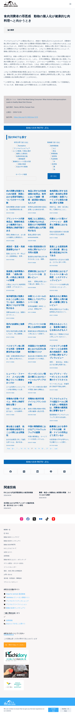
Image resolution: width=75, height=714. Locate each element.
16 (28, 449)
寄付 (6, 533)
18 (35, 449)
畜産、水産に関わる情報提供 (13, 571)
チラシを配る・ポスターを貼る (13, 563)
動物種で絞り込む (53, 142)
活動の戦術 (21, 164)
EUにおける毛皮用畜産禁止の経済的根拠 (18, 492)
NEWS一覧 (7, 529)
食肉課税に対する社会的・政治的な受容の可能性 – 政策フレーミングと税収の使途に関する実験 (59, 197)
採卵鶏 (54, 156)
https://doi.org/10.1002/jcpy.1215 (26, 117)
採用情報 (6, 556)
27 (47, 449)
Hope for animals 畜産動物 (15, 594)
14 (21, 449)
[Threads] (64, 471)
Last (56, 449)
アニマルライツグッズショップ (17, 601)
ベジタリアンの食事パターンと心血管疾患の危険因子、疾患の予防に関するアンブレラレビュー (59, 352)
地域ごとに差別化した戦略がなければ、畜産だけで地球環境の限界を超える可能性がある (37, 224)
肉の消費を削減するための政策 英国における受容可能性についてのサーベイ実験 (15, 197)
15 (25, 449)
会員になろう (8, 552)
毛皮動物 (54, 159)
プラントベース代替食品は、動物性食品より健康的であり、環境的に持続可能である (15, 224)
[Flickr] (40, 519)
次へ (51, 449)
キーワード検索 (21, 174)
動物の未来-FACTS (9, 544)
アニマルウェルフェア (21, 148)
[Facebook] (10, 471)
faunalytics (21, 146)
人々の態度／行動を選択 (21, 151)
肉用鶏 (54, 164)
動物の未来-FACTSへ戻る (37, 128)
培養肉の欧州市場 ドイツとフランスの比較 (37, 401)
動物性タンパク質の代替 (21, 161)
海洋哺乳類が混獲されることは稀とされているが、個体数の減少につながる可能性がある (15, 302)
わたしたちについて (10, 548)
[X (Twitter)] (24, 471)
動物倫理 (21, 159)
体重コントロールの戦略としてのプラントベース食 (37, 299)
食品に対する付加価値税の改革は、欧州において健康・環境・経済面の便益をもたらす (37, 197)
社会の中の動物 (21, 167)
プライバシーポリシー (11, 582)
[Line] (51, 471)
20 (42, 449)
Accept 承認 (54, 710)
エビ (53, 148)
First (8, 449)
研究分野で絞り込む (21, 142)
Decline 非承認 (65, 710)
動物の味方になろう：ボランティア (15, 559)
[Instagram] (21, 519)
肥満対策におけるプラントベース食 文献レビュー (37, 274)
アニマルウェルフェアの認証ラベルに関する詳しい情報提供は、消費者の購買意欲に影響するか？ (59, 404)
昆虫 (53, 151)
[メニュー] (70, 4)
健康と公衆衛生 (21, 154)
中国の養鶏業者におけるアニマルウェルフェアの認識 (37, 429)
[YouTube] (53, 519)
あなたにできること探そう (15, 624)
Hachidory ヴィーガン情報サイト (18, 597)
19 (39, 449)
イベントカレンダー (10, 567)
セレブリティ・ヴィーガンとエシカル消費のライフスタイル (59, 377)
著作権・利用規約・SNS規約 (13, 578)
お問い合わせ (8, 574)
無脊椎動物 (53, 146)
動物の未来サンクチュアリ (12, 541)
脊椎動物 (54, 154)
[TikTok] (47, 519)
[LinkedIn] (37, 471)
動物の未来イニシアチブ (11, 537)
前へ (13, 449)
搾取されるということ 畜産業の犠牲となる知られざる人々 (59, 327)
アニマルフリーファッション (16, 604)
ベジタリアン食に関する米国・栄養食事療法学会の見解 (15, 349)
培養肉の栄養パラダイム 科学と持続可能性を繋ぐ (15, 401)
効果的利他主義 (21, 156)
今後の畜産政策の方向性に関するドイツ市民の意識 (37, 249)
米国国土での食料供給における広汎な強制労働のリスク (37, 349)
